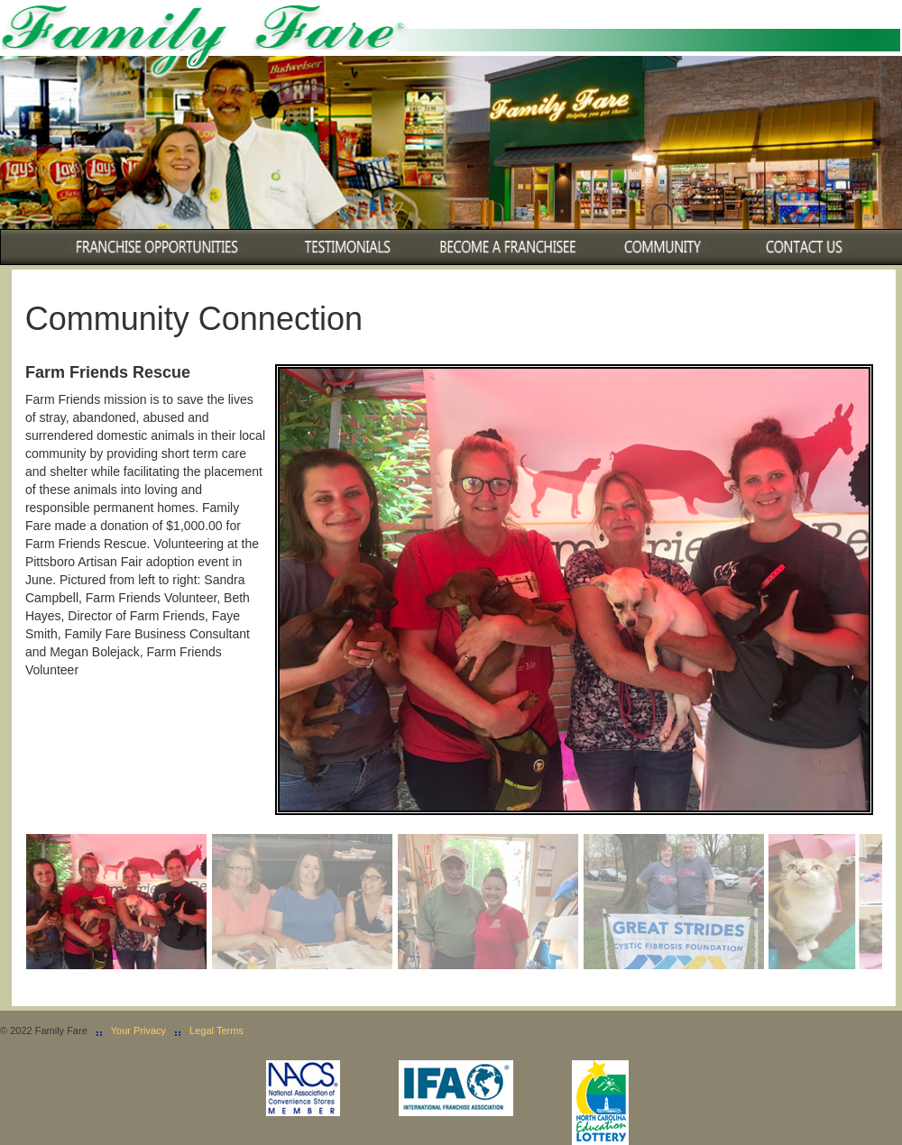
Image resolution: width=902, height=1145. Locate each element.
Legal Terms (216, 1030)
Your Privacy (138, 1030)
